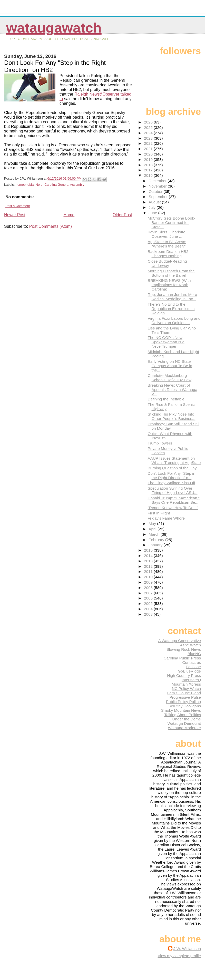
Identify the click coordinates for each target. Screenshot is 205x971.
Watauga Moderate (184, 728)
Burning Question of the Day (172, 468)
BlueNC (194, 654)
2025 (149, 127)
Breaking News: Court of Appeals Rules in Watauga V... (172, 389)
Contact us (191, 662)
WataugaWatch (54, 28)
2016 (149, 175)
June (153, 213)
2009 (149, 582)
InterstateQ (191, 680)
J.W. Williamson (187, 948)
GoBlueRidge (189, 671)
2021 (149, 149)
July (153, 207)
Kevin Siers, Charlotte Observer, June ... (167, 234)
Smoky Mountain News (181, 710)
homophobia (25, 185)
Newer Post (14, 215)
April (153, 529)
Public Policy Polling (183, 701)
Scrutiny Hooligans (184, 706)
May (153, 523)
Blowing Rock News (184, 649)
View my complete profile (179, 956)
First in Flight (159, 513)
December (158, 181)
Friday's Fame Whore (166, 518)
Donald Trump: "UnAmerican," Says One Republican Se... (174, 500)
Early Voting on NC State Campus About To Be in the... (170, 365)
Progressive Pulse (185, 697)
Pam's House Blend (184, 693)
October (156, 191)
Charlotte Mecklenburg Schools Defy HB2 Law (169, 377)
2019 (149, 159)
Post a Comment (17, 206)
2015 (149, 550)
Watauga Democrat (184, 723)
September (159, 196)
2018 (149, 165)
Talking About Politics (182, 714)
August (155, 202)
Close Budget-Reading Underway (167, 263)
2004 (149, 609)
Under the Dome (186, 719)
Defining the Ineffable (166, 399)
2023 (149, 138)
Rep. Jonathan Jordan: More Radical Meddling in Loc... (172, 296)
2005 (149, 603)
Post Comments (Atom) (50, 226)
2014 (149, 555)
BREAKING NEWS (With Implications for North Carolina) (169, 284)
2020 (149, 154)
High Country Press (184, 675)
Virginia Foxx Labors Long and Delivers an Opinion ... (174, 320)
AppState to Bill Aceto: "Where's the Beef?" (167, 244)
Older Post (122, 215)
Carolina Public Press (182, 658)
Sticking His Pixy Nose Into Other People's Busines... (172, 416)
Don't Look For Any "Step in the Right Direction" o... (172, 475)
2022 (149, 143)
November (158, 186)
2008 (149, 587)
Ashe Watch (190, 645)
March (154, 534)
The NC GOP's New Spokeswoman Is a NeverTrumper (166, 341)
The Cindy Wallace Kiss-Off (171, 483)
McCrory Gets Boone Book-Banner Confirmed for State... (172, 222)
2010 (149, 577)
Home (68, 215)
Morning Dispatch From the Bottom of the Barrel (171, 273)
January (156, 545)
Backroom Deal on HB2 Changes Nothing (168, 253)
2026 (149, 122)
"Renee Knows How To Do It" (173, 507)
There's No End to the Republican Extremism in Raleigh (171, 308)
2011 (149, 571)
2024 (149, 133)
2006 (149, 598)
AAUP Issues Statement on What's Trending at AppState (174, 460)
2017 (149, 170)
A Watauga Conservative (179, 640)
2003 (149, 614)
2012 (149, 566)
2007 (149, 593)
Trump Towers (160, 443)
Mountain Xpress (186, 684)
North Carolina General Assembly (59, 185)
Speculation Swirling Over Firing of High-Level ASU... (173, 490)
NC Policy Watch (186, 688)
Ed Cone (193, 667)
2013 (149, 561)
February (157, 540)
